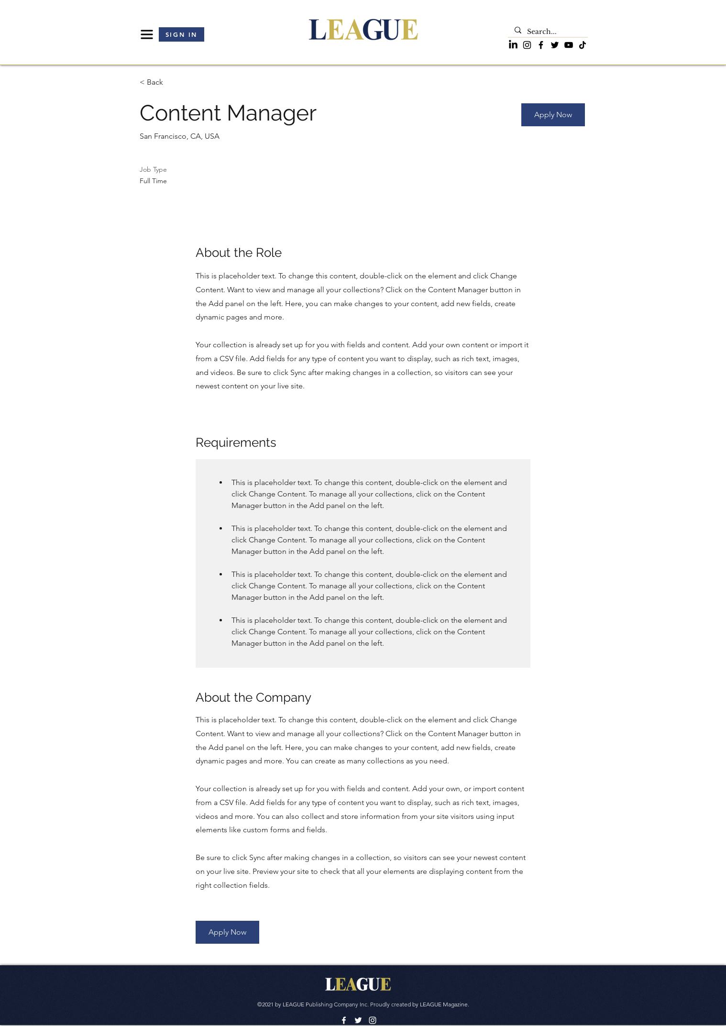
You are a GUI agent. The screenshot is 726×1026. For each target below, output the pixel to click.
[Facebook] (541, 45)
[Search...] (547, 32)
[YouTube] (568, 45)
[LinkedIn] (513, 45)
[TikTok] (582, 45)
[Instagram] (527, 45)
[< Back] (174, 82)
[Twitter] (555, 45)
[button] (147, 34)
